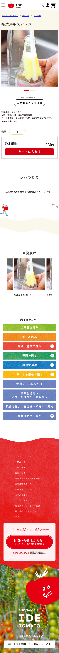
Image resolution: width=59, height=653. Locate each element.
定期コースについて (29, 384)
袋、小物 (37, 15)
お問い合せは (29, 541)
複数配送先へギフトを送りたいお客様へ (29, 395)
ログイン (19, 516)
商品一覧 (25, 15)
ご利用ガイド (21, 494)
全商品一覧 (20, 462)
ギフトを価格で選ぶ (29, 374)
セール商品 (29, 337)
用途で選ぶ (29, 365)
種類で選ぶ (29, 356)
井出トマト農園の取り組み (27, 478)
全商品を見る (29, 327)
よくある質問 (21, 500)
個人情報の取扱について (26, 511)
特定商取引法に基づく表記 (27, 505)
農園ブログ (20, 473)
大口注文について (23, 483)
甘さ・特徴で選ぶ (29, 346)
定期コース (20, 467)
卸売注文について (23, 489)
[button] (26, 90)
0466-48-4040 (21, 553)
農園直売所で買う (29, 416)
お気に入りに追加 (31, 103)
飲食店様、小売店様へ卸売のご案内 (29, 406)
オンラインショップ (10, 15)
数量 (13, 131)
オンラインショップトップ (27, 456)
